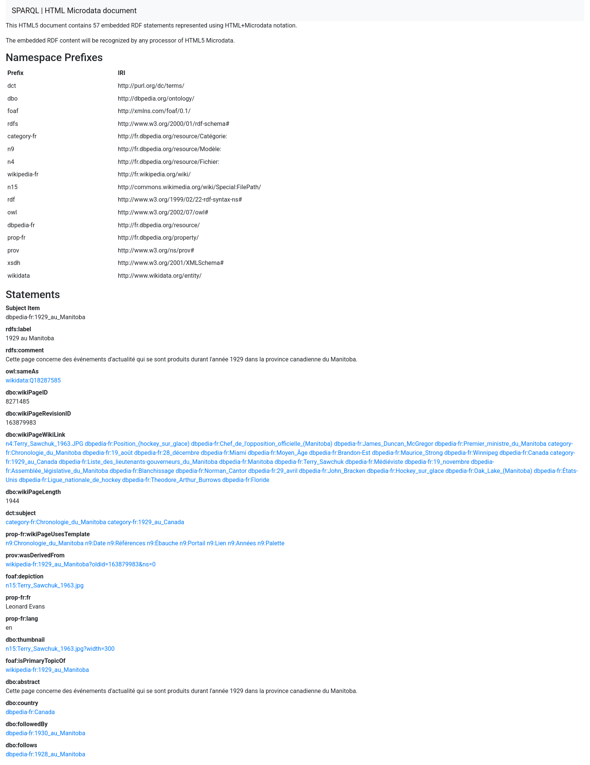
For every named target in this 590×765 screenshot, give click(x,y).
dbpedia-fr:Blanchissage (141, 470)
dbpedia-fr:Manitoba (246, 461)
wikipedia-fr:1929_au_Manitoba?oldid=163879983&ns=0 (81, 564)
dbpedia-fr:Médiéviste (374, 461)
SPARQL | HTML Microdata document (74, 10)
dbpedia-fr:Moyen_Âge (277, 452)
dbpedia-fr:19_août (107, 452)
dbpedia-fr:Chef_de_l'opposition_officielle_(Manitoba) (262, 443)
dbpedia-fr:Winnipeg (471, 452)
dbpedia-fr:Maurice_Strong (407, 452)
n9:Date (95, 543)
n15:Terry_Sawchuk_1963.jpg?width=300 (60, 648)
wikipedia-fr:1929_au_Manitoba (47, 669)
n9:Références (126, 543)
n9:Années (242, 543)
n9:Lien (217, 543)
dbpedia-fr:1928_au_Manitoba (45, 754)
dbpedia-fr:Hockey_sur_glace (405, 470)
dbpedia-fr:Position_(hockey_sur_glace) (137, 443)
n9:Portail (192, 543)
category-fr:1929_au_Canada (146, 522)
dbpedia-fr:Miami (223, 452)
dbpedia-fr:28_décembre (166, 452)
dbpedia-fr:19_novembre (436, 461)
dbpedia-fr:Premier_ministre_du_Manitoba (490, 443)
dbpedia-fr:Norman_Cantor (211, 470)
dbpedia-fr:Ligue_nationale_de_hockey (69, 479)
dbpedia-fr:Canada (524, 452)
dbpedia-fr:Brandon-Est (340, 452)
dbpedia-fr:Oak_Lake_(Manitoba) (489, 470)
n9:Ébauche (162, 543)
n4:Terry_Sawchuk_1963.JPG (44, 443)
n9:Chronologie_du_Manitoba (45, 543)
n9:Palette (270, 543)
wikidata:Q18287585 (33, 380)
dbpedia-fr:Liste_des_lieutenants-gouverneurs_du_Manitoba (138, 461)
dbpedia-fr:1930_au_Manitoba (45, 733)
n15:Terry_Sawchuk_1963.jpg (45, 585)
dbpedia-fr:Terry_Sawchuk (309, 461)
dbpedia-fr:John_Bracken (332, 470)
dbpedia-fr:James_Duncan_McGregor (383, 443)
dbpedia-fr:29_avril (272, 470)
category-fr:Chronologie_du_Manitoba (56, 522)
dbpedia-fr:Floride (245, 479)
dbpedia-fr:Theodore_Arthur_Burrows (171, 479)
